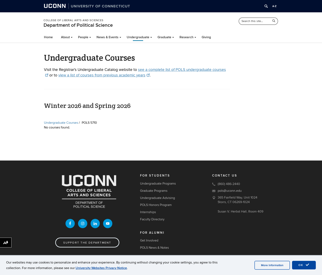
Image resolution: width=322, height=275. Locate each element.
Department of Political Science (78, 25)
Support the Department (87, 242)
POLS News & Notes (154, 248)
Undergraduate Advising (157, 198)
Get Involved (149, 240)
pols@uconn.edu (230, 191)
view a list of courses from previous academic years (104, 75)
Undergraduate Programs (158, 183)
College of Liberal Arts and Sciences (74, 20)
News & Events (107, 37)
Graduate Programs (153, 191)
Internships (148, 212)
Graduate (164, 37)
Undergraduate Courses (61, 123)
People (83, 37)
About (65, 37)
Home (48, 37)
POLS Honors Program (156, 205)
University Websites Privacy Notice (101, 268)
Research (186, 37)
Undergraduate (138, 37)
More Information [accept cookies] (272, 265)
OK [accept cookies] (303, 265)
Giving (206, 37)
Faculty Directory (152, 219)
